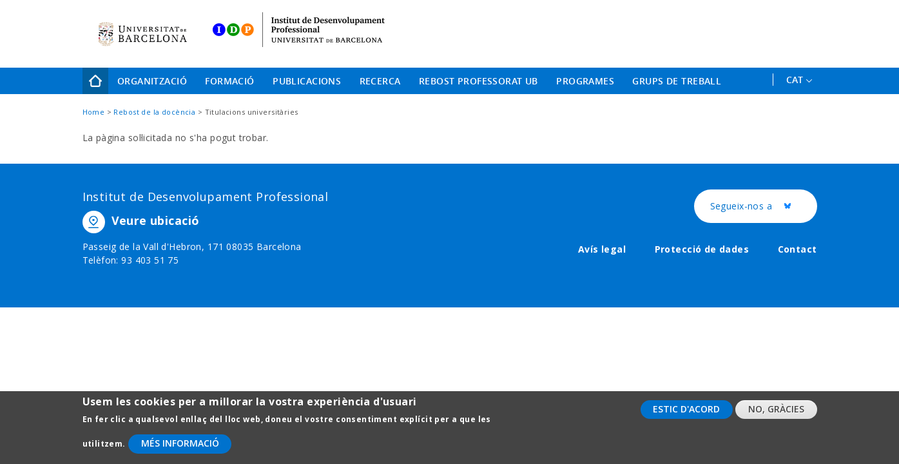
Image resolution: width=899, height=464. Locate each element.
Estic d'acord (686, 415)
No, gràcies (776, 415)
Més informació (180, 449)
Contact (797, 249)
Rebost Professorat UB (478, 81)
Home (95, 81)
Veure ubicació (155, 220)
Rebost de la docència (154, 112)
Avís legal (602, 249)
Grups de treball (676, 81)
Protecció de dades (702, 249)
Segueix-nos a (763, 207)
